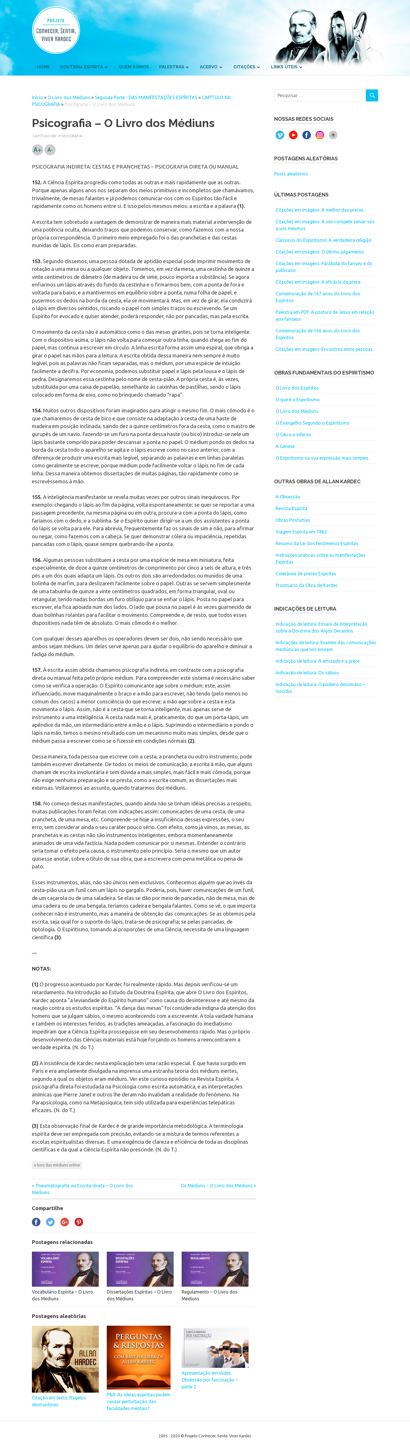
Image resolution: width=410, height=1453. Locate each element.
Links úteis (284, 66)
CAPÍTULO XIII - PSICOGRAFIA (57, 136)
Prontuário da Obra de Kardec (307, 585)
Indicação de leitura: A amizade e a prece (318, 661)
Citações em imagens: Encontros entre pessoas (324, 349)
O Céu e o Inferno (293, 434)
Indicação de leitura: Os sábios (307, 672)
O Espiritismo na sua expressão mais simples (322, 458)
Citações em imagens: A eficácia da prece (318, 282)
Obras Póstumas (293, 520)
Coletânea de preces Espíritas (306, 573)
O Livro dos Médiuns (69, 97)
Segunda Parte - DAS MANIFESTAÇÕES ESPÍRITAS (146, 97)
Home (43, 66)
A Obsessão (288, 496)
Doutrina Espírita (81, 66)
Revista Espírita (292, 508)
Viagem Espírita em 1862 (301, 531)
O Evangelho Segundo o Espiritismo (312, 422)
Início (37, 97)
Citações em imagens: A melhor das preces (320, 209)
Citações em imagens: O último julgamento (320, 251)
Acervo (209, 66)
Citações (244, 66)
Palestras (171, 66)
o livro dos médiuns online (57, 1165)
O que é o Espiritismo (298, 399)
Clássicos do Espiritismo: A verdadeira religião (324, 240)
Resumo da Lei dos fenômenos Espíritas (317, 543)
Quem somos (134, 66)
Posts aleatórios (291, 173)
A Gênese (285, 446)
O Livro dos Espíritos (297, 387)
